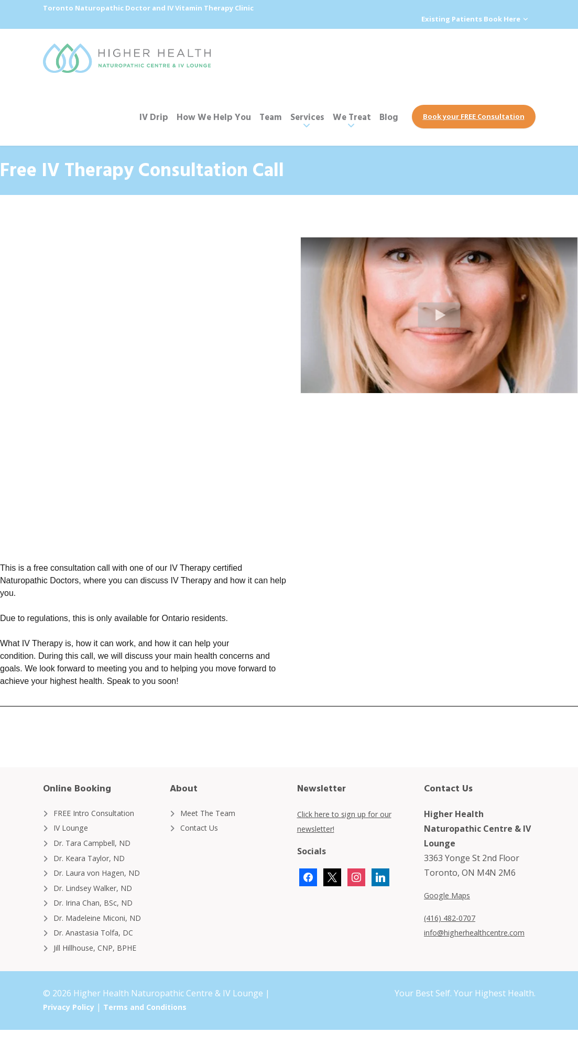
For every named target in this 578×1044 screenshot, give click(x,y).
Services (307, 116)
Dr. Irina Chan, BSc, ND (98, 912)
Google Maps (450, 894)
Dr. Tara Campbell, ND (97, 845)
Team (270, 116)
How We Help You (214, 116)
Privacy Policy (71, 1021)
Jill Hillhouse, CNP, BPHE (101, 961)
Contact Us (201, 829)
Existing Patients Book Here (469, 19)
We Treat (352, 116)
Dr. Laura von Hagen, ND (102, 878)
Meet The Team (211, 812)
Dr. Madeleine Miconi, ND (103, 928)
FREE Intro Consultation (100, 812)
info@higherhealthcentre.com (482, 932)
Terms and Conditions (155, 1021)
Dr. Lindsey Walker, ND (98, 895)
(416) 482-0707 (453, 917)
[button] (439, 315)
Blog (388, 116)
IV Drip (153, 116)
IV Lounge (73, 829)
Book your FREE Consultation (474, 116)
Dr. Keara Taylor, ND (94, 862)
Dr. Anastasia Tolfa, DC (98, 945)
